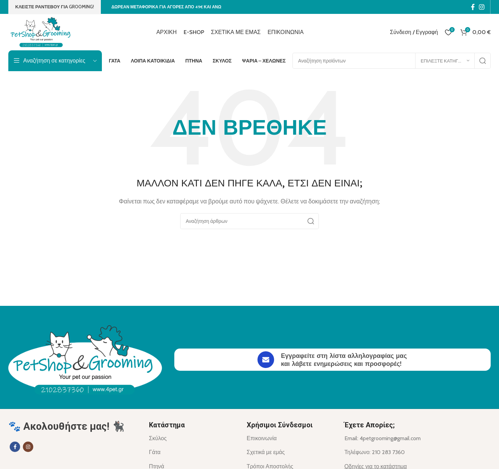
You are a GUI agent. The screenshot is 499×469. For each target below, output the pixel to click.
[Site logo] (41, 31)
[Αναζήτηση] (391, 61)
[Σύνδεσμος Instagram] (482, 7)
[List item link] (192, 438)
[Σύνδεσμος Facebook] (473, 7)
